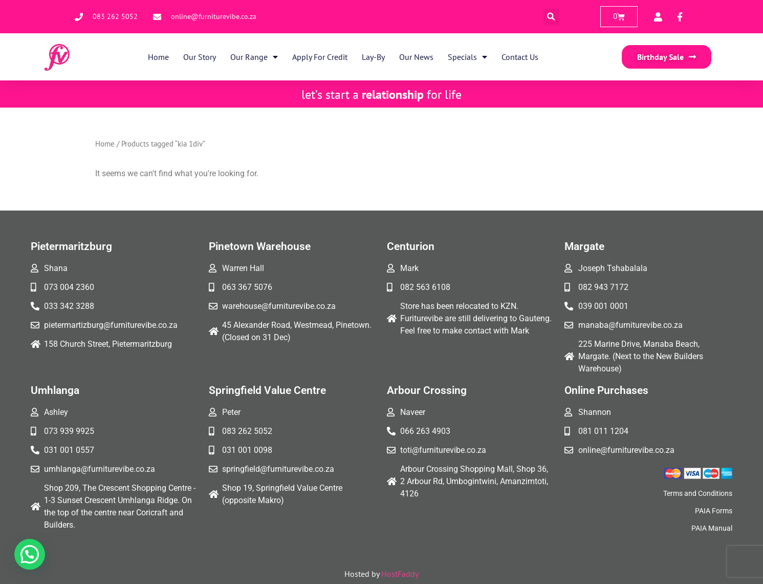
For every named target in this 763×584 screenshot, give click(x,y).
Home (158, 57)
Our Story (199, 57)
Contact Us (520, 57)
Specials (467, 57)
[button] (551, 17)
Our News (416, 57)
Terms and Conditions (697, 493)
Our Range (254, 57)
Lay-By (373, 57)
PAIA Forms (713, 511)
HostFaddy (400, 574)
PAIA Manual (711, 528)
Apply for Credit (319, 57)
